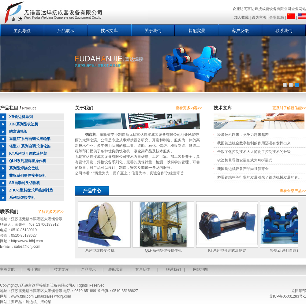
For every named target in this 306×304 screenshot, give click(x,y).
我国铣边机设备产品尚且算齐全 (243, 169)
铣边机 (90, 134)
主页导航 (22, 30)
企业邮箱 (276, 17)
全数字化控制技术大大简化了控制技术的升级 (254, 152)
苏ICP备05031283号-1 (287, 296)
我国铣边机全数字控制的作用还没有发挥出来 (254, 143)
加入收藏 (241, 17)
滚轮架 (139, 151)
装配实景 (196, 30)
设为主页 (259, 17)
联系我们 (284, 30)
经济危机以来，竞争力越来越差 (243, 134)
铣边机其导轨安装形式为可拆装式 (244, 160)
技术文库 (109, 30)
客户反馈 (240, 30)
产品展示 (65, 30)
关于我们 (153, 30)
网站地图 (200, 269)
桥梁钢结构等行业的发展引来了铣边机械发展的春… (259, 177)
